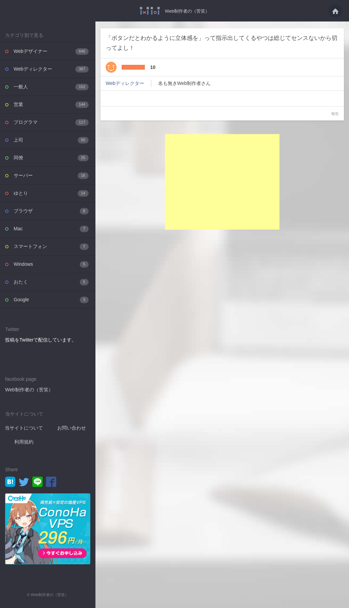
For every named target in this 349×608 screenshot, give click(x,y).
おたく (51, 282)
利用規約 (23, 442)
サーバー (51, 175)
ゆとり (51, 193)
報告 (335, 114)
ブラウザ (51, 211)
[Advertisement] (222, 182)
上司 (51, 140)
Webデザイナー (51, 51)
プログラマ (51, 122)
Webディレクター (51, 69)
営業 (51, 104)
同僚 (51, 158)
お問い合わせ (71, 428)
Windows (51, 264)
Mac (51, 229)
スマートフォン (51, 246)
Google (51, 299)
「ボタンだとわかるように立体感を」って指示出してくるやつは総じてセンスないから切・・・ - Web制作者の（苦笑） (148, 11)
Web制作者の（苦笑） (187, 11)
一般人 (51, 87)
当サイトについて (24, 428)
